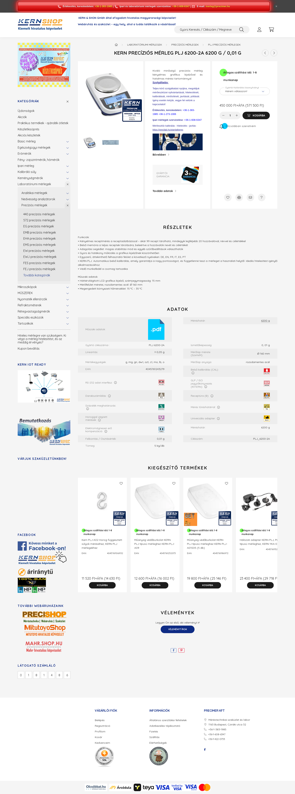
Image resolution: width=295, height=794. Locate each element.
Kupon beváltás (29, 348)
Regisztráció (102, 726)
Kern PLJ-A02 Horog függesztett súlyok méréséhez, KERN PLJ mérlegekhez (102, 543)
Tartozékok (25, 323)
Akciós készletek (29, 135)
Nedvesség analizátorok (38, 199)
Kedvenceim (102, 742)
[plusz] (237, 115)
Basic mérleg (27, 141)
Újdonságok (26, 111)
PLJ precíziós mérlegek (224, 44)
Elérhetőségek (158, 742)
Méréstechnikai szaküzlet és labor (229, 719)
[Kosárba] (256, 115)
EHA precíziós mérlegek (39, 238)
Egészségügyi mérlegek (34, 147)
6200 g (265, 320)
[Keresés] (241, 29)
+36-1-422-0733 (216, 739)
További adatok (163, 191)
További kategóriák (36, 275)
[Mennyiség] (230, 115)
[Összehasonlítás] (239, 197)
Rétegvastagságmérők (34, 311)
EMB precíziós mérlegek (39, 232)
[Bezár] (276, 6)
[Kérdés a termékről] (261, 197)
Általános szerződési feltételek (168, 720)
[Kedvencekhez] (228, 197)
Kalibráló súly (27, 172)
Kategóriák (28, 101)
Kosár (98, 737)
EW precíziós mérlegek (39, 251)
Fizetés (153, 731)
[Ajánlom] (250, 197)
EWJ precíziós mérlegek (39, 257)
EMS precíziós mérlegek (39, 245)
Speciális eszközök (30, 317)
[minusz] (223, 115)
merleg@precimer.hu (218, 6)
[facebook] (173, 650)
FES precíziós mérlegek (39, 263)
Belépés (100, 720)
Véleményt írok (177, 629)
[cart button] (271, 29)
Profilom (100, 731)
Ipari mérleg (26, 166)
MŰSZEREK (25, 293)
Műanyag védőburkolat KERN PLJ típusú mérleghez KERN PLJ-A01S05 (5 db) (207, 543)
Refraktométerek (29, 305)
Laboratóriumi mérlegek (34, 184)
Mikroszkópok (27, 287)
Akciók (22, 117)
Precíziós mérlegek (34, 205)
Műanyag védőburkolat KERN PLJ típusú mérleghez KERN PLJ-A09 (154, 543)
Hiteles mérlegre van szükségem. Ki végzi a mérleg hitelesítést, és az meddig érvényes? (42, 339)
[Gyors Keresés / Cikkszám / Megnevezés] (211, 29)
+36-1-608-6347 (181, 6)
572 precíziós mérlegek (39, 220)
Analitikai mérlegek (34, 193)
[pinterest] (181, 650)
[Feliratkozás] (238, 126)
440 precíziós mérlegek (39, 214)
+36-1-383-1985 (103, 6)
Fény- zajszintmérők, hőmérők (38, 160)
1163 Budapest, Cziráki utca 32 (227, 724)
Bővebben (159, 154)
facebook (204, 749)
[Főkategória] (116, 44)
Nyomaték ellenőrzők (32, 299)
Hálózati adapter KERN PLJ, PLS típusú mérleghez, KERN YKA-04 (260, 542)
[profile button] (259, 29)
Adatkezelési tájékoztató (164, 726)
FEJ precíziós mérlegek (39, 269)
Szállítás (154, 737)
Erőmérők (24, 153)
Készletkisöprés (28, 129)
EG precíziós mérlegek (38, 226)
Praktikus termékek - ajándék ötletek (43, 123)
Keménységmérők (30, 178)
